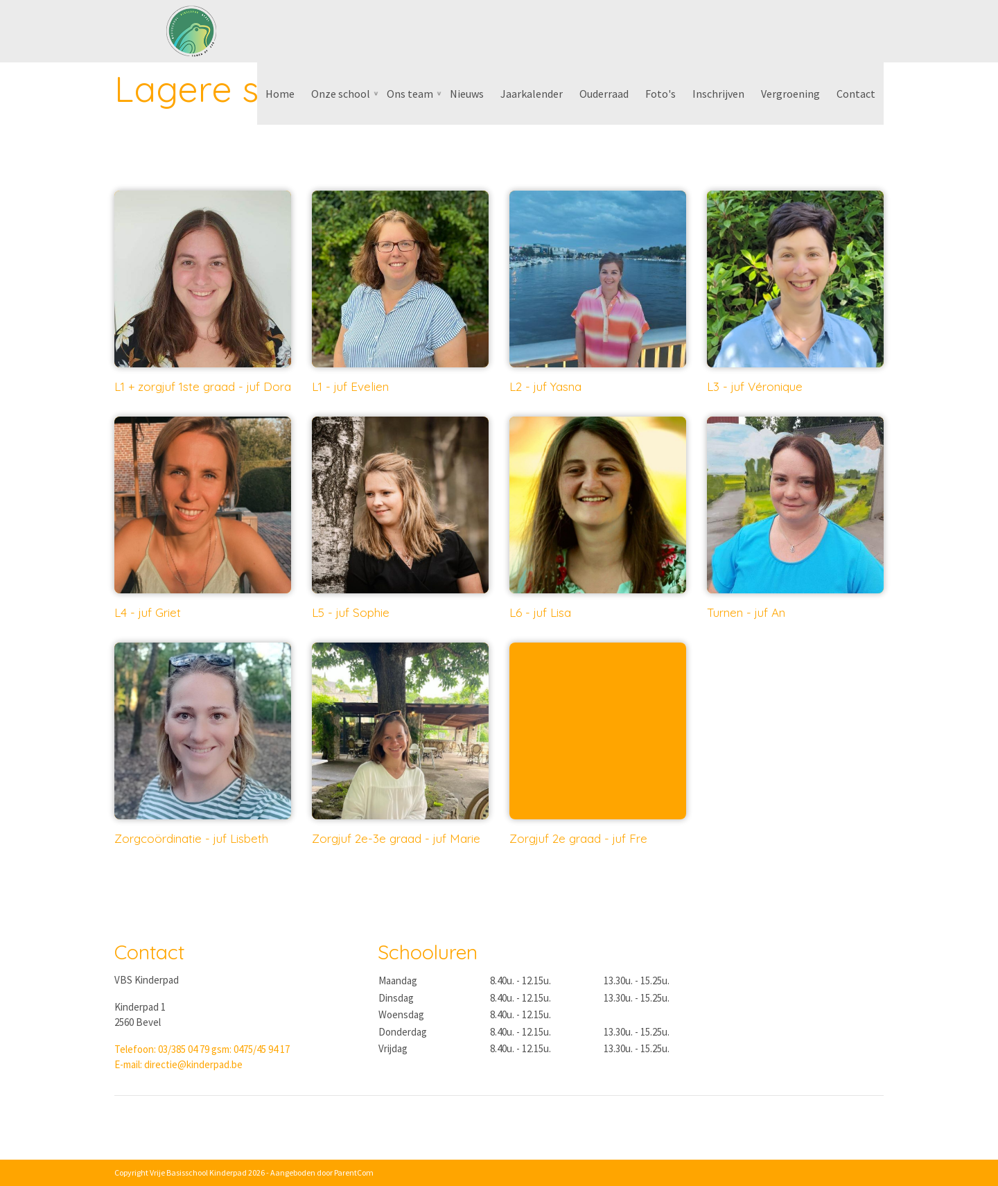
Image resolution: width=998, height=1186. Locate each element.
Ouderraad (604, 94)
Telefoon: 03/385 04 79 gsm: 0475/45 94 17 (202, 1049)
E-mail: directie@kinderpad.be (178, 1064)
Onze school (340, 94)
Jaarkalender (531, 94)
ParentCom (354, 1172)
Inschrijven (718, 94)
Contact (856, 94)
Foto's (660, 94)
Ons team (410, 94)
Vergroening (790, 94)
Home (280, 94)
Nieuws (467, 94)
